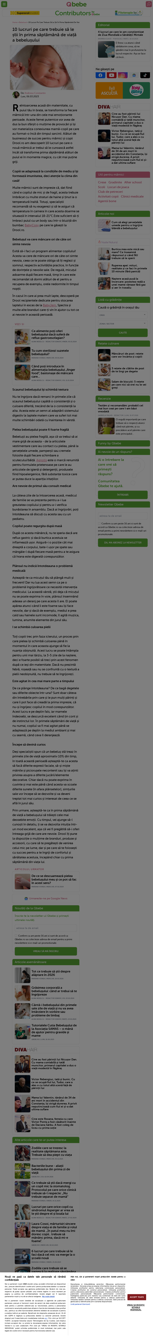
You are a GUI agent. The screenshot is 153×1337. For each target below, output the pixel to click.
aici (46, 1318)
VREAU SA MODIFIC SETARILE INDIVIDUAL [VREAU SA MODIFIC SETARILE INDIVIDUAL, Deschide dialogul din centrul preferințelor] (136, 1307)
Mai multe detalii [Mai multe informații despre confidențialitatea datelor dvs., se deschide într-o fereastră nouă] (48, 1297)
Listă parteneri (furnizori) (80, 1304)
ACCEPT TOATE (137, 1297)
